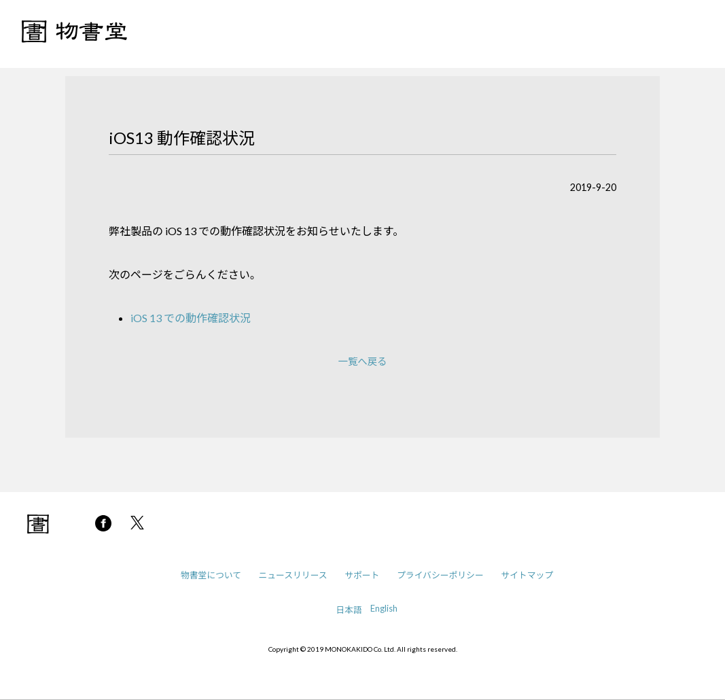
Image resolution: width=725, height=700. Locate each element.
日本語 (348, 609)
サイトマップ (527, 575)
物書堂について (211, 575)
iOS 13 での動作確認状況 (190, 317)
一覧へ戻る (362, 361)
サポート (361, 575)
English (383, 608)
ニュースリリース (293, 575)
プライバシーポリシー (440, 575)
